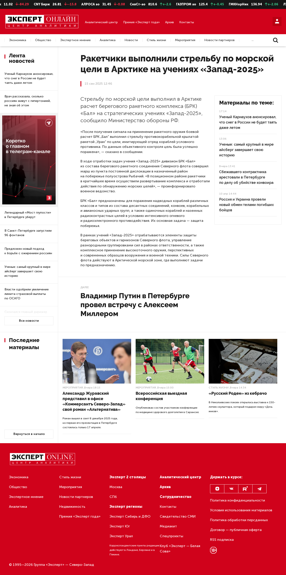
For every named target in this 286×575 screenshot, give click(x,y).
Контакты (186, 22)
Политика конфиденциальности (237, 500)
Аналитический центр (101, 22)
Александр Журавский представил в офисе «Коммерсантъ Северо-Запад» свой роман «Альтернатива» (94, 401)
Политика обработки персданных (239, 520)
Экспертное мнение (75, 40)
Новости (131, 40)
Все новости (29, 321)
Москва (115, 487)
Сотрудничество (175, 497)
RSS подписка (222, 539)
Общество (43, 40)
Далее (84, 287)
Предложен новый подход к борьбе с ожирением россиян (28, 251)
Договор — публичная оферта (236, 530)
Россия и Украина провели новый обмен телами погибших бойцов (246, 204)
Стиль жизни (156, 40)
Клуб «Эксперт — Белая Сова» (180, 548)
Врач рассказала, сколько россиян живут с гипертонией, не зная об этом (27, 100)
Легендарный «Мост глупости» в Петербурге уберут (27, 215)
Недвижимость (72, 506)
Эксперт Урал (121, 536)
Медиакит (168, 526)
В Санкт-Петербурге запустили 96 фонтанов (28, 233)
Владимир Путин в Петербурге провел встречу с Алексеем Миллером (134, 305)
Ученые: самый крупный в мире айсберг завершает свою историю (27, 271)
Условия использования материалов (241, 510)
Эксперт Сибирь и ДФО (129, 516)
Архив (169, 22)
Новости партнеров (219, 40)
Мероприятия (185, 40)
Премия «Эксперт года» (141, 22)
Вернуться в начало (29, 434)
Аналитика (108, 40)
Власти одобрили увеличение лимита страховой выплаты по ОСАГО (26, 294)
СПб (113, 497)
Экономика (17, 40)
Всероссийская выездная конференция (161, 396)
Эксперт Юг (119, 526)
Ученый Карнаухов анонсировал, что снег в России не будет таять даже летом (28, 78)
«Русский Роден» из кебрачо (238, 393)
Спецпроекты (171, 536)
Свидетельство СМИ (178, 516)
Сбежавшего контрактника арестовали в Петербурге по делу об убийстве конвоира (246, 177)
